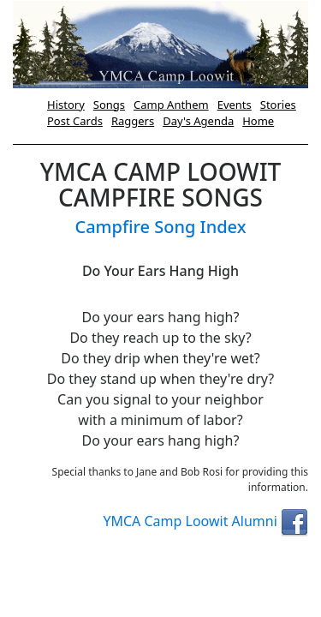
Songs (109, 104)
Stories (278, 104)
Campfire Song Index (160, 226)
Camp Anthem (171, 104)
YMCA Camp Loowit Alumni (205, 521)
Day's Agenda (198, 121)
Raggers (132, 121)
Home (258, 121)
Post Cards (75, 121)
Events (234, 104)
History (66, 104)
